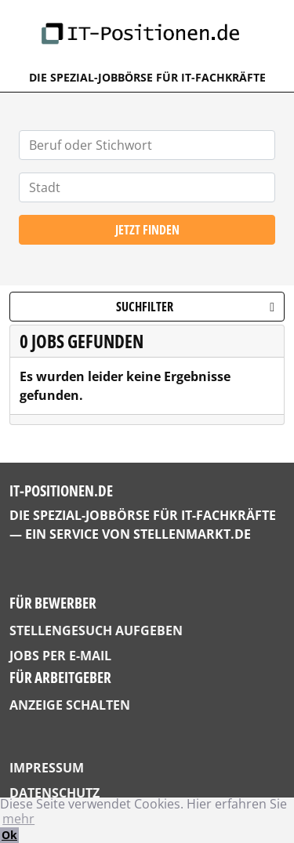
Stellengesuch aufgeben (96, 630)
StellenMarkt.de (192, 534)
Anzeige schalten (69, 705)
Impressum (46, 767)
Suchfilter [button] (195, 306)
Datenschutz (54, 792)
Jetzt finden (147, 229)
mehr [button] (18, 818)
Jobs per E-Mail (60, 655)
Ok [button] (9, 834)
